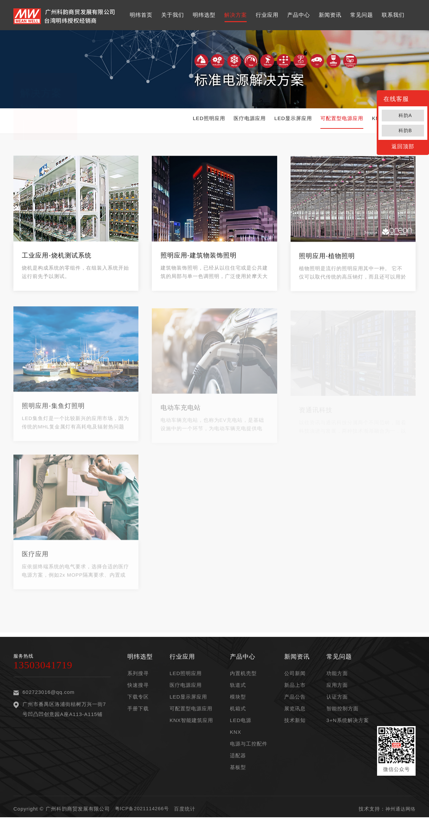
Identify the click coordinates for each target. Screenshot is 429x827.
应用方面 (337, 690)
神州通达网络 (399, 814)
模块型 (238, 702)
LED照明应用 (142, 121)
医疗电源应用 (198, 121)
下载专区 (138, 702)
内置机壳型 (243, 678)
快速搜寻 (138, 690)
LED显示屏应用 (257, 121)
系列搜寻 (138, 678)
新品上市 (295, 690)
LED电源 (240, 725)
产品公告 (295, 702)
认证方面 (337, 702)
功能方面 (337, 678)
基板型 (238, 772)
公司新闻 (295, 678)
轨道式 (238, 690)
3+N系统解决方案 (347, 725)
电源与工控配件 (248, 749)
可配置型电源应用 (323, 121)
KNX (235, 737)
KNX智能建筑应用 (191, 725)
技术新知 (295, 725)
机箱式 (238, 714)
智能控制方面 (342, 714)
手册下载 (138, 714)
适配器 (238, 761)
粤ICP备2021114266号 (143, 814)
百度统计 (187, 814)
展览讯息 (295, 714)
